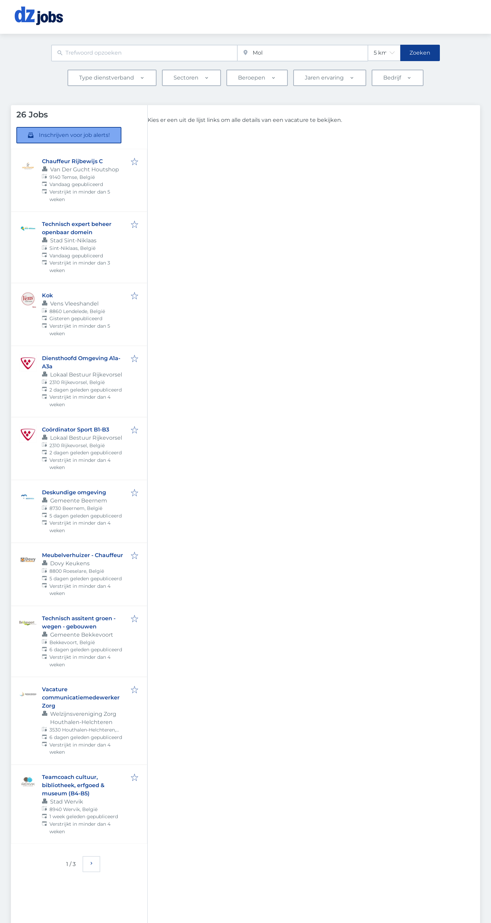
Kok (47, 295)
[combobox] (144, 53)
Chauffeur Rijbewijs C (72, 161)
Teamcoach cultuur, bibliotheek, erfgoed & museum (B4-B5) (73, 785)
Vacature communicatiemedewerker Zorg (81, 697)
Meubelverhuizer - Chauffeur (82, 555)
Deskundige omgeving (74, 492)
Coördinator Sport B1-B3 (75, 429)
